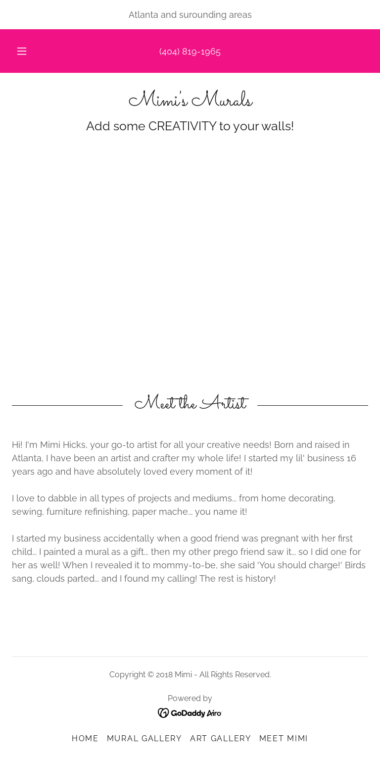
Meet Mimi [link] (283, 738)
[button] (27, 51)
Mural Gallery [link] (144, 738)
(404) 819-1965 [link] (190, 51)
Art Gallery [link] (220, 738)
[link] (190, 102)
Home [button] (85, 738)
